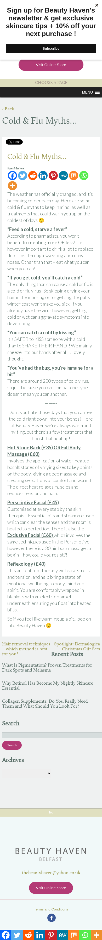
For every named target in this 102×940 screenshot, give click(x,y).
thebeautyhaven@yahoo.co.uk (51, 873)
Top (51, 812)
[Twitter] (22, 175)
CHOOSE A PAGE (51, 83)
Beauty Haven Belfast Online (51, 854)
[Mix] (73, 175)
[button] (87, 92)
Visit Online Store (51, 64)
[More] (12, 185)
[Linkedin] (43, 175)
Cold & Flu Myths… (37, 157)
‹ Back (8, 109)
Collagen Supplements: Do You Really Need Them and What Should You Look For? (45, 704)
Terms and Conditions (51, 909)
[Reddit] (32, 175)
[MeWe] (63, 175)
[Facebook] (12, 175)
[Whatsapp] (83, 175)
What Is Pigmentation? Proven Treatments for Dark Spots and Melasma (47, 668)
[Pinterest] (53, 175)
